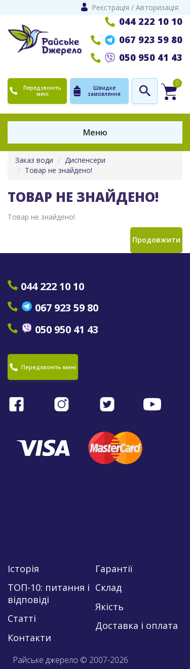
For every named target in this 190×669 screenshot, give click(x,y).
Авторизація (157, 7)
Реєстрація (110, 7)
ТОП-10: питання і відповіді (49, 593)
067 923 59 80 (136, 39)
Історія (23, 569)
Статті (22, 618)
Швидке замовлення (96, 90)
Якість (109, 607)
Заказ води (34, 160)
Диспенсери (85, 160)
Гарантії (114, 569)
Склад (108, 587)
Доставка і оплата (136, 625)
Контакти (29, 638)
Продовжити (156, 239)
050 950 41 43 (136, 57)
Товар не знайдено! (58, 170)
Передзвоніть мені (35, 90)
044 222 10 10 (143, 21)
